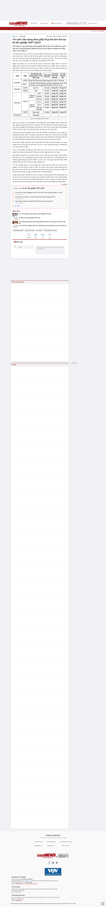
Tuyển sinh (22, 36)
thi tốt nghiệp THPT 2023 (50, 230)
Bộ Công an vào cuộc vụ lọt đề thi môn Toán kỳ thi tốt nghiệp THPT (35, 197)
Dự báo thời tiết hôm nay (65, 841)
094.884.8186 (19, 900)
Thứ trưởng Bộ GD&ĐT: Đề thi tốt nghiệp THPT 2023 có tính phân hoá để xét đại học (42, 222)
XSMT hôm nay (66, 845)
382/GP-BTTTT (28, 880)
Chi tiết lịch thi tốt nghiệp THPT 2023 (29, 217)
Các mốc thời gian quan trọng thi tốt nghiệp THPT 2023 (35, 213)
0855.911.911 (19, 883)
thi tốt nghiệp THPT (18, 230)
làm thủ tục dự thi (29, 230)
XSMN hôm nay (38, 845)
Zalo (43, 237)
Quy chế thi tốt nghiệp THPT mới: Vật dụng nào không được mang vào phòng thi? (43, 225)
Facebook (28, 237)
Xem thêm (17, 206)
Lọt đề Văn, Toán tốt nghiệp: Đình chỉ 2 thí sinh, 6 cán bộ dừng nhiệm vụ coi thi (38, 192)
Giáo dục (14, 36)
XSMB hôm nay (51, 845)
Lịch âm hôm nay (38, 841)
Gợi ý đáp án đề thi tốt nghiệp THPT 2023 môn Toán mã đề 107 (34, 201)
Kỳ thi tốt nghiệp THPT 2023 (33, 188)
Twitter (35, 237)
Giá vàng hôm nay (51, 841)
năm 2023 (39, 230)
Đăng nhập (92, 23)
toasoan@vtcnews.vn (31, 883)
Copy (49, 238)
